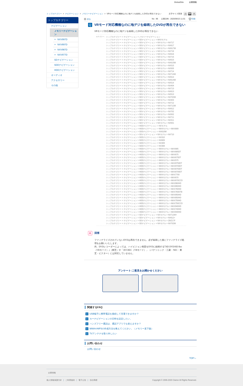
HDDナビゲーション (64, 70)
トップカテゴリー (54, 14)
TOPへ (192, 358)
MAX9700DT (176, 166)
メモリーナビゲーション (92, 14)
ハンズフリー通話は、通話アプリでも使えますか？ (115, 323)
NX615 (171, 60)
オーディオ (56, 75)
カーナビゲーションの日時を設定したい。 (111, 318)
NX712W (172, 106)
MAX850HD (176, 198)
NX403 (171, 100)
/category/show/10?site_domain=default (48, 80)
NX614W (172, 80)
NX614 (171, 77)
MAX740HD (176, 209)
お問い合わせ (94, 349)
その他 (54, 85)
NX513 (171, 94)
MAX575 (174, 160)
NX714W (172, 74)
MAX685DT (176, 152)
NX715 (171, 57)
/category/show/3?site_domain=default (52, 60)
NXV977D (62, 54)
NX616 (171, 54)
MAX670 (174, 177)
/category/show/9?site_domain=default (52, 65)
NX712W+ (172, 215)
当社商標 (93, 380)
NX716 (171, 51)
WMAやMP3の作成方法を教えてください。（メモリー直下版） (121, 328)
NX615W (172, 63)
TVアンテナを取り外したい (103, 333)
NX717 (171, 42)
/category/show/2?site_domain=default (48, 26)
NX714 (171, 71)
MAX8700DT (176, 172)
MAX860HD (176, 186)
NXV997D (62, 39)
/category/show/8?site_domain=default (52, 70)
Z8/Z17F (171, 220)
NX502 (171, 114)
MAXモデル (162, 40)
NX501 (171, 123)
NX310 (162, 137)
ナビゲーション (72, 14)
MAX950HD (176, 195)
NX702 (171, 111)
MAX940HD (176, 206)
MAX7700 (175, 175)
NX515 (171, 65)
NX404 (171, 86)
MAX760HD (176, 189)
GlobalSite (179, 2)
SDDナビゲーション (64, 65)
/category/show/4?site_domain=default (48, 75)
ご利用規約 (70, 380)
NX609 (162, 140)
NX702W (172, 97)
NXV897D (62, 44)
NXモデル (162, 42)
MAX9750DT (176, 163)
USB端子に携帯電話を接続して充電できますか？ (114, 313)
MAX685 (174, 149)
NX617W (172, 48)
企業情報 (193, 2)
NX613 (171, 91)
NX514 (171, 83)
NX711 (171, 117)
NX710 (171, 134)
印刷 (193, 19)
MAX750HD (176, 200)
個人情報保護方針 (54, 380)
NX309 (162, 143)
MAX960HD (176, 183)
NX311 (171, 120)
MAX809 (174, 129)
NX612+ (171, 218)
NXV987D (62, 49)
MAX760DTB (176, 192)
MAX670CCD (177, 180)
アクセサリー (58, 80)
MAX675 (174, 154)
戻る (89, 19)
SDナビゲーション (63, 60)
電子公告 (82, 380)
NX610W (163, 131)
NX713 (171, 88)
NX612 (171, 109)
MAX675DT (176, 157)
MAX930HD (176, 212)
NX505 (171, 68)
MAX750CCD (177, 203)
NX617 (171, 45)
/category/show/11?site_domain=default (48, 85)
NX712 (171, 103)
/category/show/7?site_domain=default (52, 31)
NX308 (162, 146)
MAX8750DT (176, 169)
